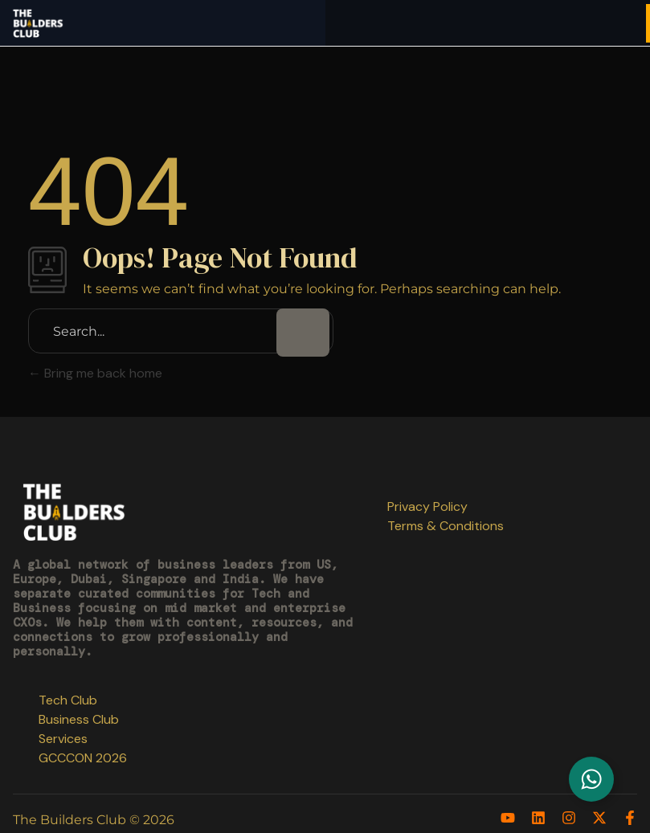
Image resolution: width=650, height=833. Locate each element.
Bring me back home (95, 373)
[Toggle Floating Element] (591, 779)
